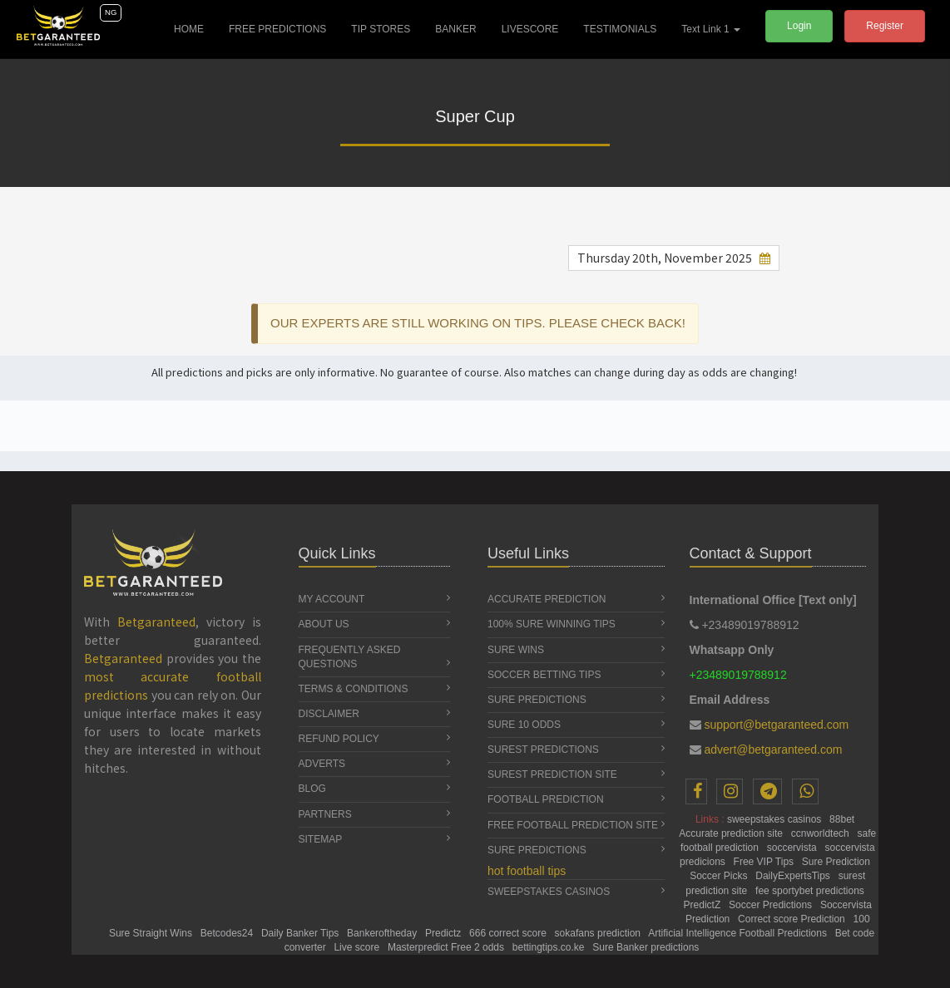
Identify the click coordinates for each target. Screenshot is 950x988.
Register (884, 26)
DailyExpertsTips (794, 876)
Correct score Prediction (793, 919)
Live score (358, 947)
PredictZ (704, 905)
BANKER (455, 29)
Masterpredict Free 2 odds (447, 947)
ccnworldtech (821, 833)
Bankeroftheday (383, 933)
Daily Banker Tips (301, 933)
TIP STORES (380, 29)
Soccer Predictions (771, 905)
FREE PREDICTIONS (277, 29)
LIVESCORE (530, 29)
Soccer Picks (720, 876)
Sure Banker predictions (645, 947)
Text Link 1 (710, 29)
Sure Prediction (837, 862)
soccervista (793, 847)
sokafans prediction (599, 933)
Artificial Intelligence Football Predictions (738, 933)
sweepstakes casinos (775, 819)
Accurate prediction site (732, 833)
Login (799, 26)
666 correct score (509, 933)
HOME (195, 25)
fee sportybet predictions (811, 891)
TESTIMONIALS (619, 29)
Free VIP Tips (765, 862)
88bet (843, 819)
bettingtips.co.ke (549, 947)
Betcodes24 (228, 933)
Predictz (444, 933)
